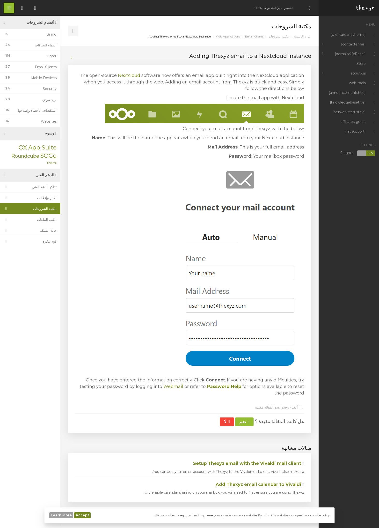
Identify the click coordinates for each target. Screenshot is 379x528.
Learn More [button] (61, 515)
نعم (244, 421)
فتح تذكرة (30, 241)
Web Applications (228, 36)
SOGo (48, 155)
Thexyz (52, 162)
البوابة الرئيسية (302, 36)
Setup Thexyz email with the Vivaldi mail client (248, 463)
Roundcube (25, 156)
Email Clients (254, 36)
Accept (82, 515)
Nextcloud (129, 75)
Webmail (173, 386)
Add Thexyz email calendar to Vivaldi (260, 484)
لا (227, 421)
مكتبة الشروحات (279, 36)
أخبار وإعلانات (30, 198)
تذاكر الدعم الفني (30, 187)
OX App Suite (38, 147)
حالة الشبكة (30, 230)
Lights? (358, 153)
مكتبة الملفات (30, 220)
